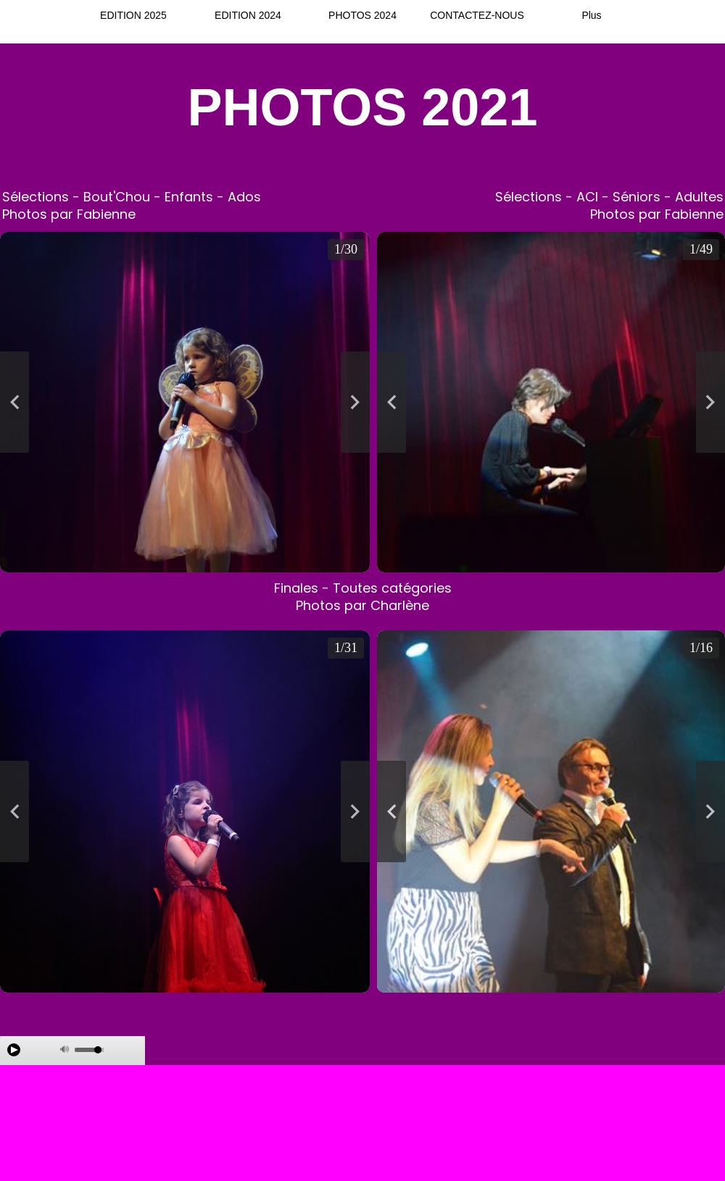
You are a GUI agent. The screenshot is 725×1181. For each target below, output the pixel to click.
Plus (591, 15)
